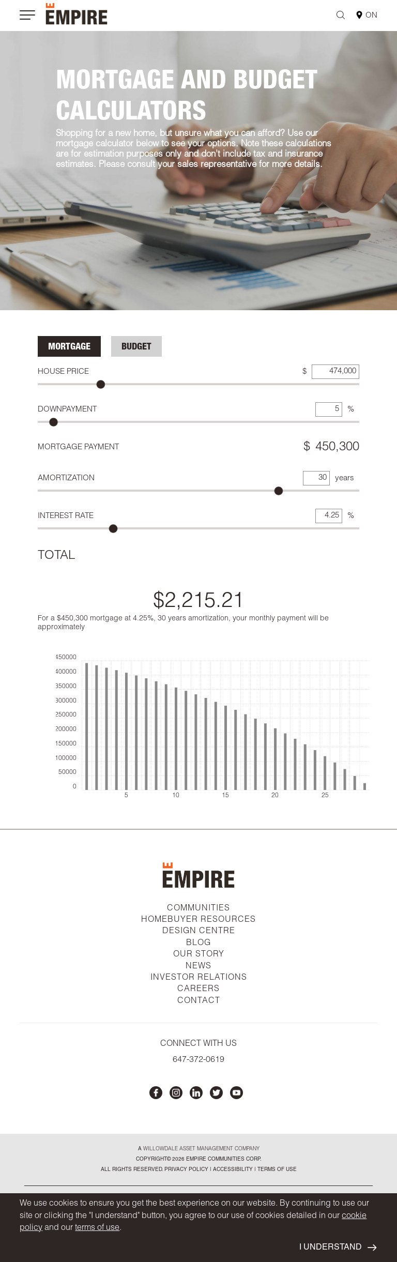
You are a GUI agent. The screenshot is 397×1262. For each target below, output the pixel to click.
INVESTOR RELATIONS (198, 978)
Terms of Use (276, 1170)
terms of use (97, 1228)
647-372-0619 (198, 1060)
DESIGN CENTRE (198, 932)
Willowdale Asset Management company (201, 1149)
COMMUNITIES (198, 909)
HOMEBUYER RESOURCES (198, 920)
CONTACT (198, 1001)
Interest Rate (66, 516)
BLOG (198, 943)
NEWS (198, 967)
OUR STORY (198, 955)
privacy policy (186, 1170)
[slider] (100, 384)
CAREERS (198, 989)
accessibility (232, 1170)
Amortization (66, 478)
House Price (63, 372)
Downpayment (67, 410)
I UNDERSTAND (337, 1248)
